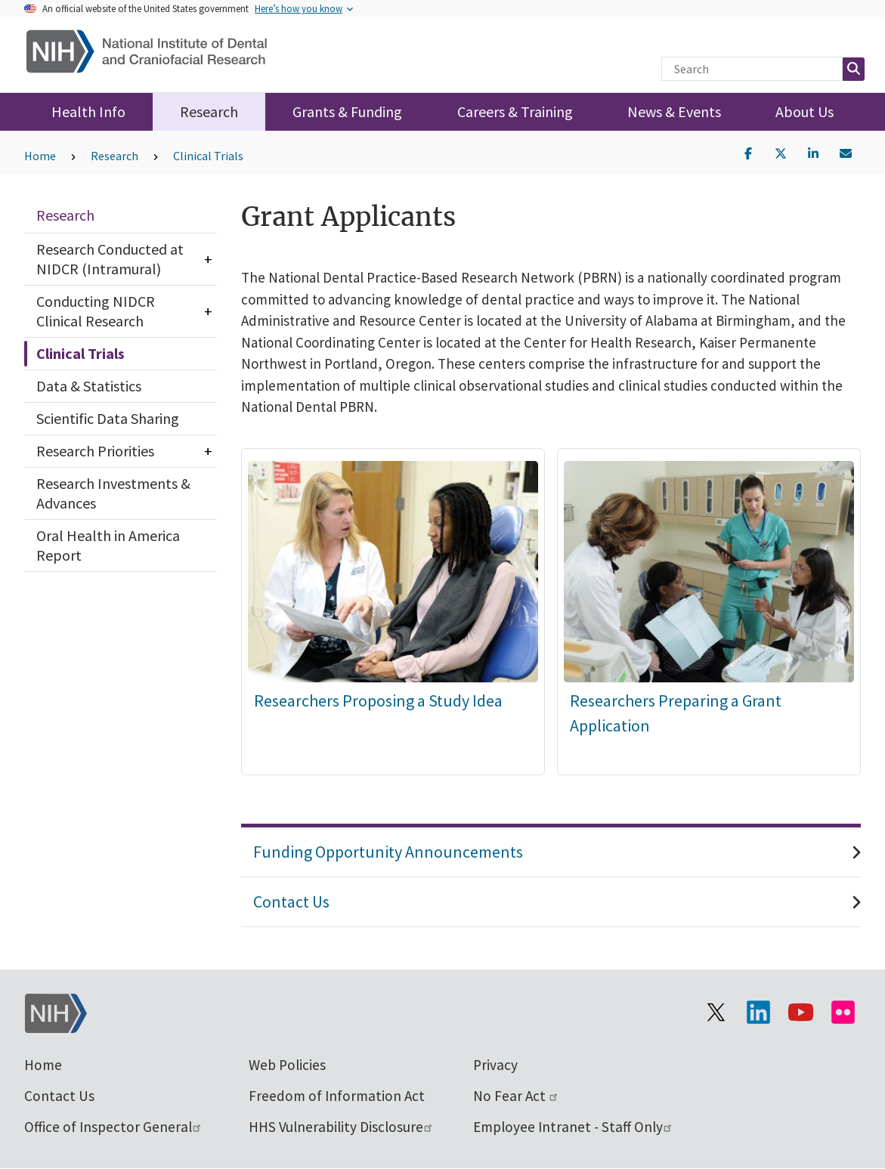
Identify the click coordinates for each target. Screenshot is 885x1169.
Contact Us (291, 901)
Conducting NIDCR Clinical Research (95, 311)
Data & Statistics (88, 385)
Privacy (495, 1065)
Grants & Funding (347, 111)
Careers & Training (515, 111)
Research (209, 111)
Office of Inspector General (113, 1127)
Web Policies (287, 1065)
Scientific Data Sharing (107, 418)
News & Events (674, 111)
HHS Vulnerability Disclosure (341, 1127)
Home (40, 155)
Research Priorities (95, 450)
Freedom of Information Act (337, 1096)
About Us (804, 111)
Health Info (88, 111)
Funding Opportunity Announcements (388, 851)
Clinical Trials (208, 155)
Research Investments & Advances (113, 493)
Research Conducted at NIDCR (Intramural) (110, 259)
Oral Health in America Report (108, 545)
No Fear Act (516, 1096)
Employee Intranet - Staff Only (573, 1127)
